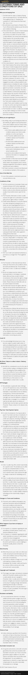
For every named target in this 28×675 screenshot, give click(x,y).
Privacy (12, 673)
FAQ (15, 673)
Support (19, 673)
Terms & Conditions (5, 673)
